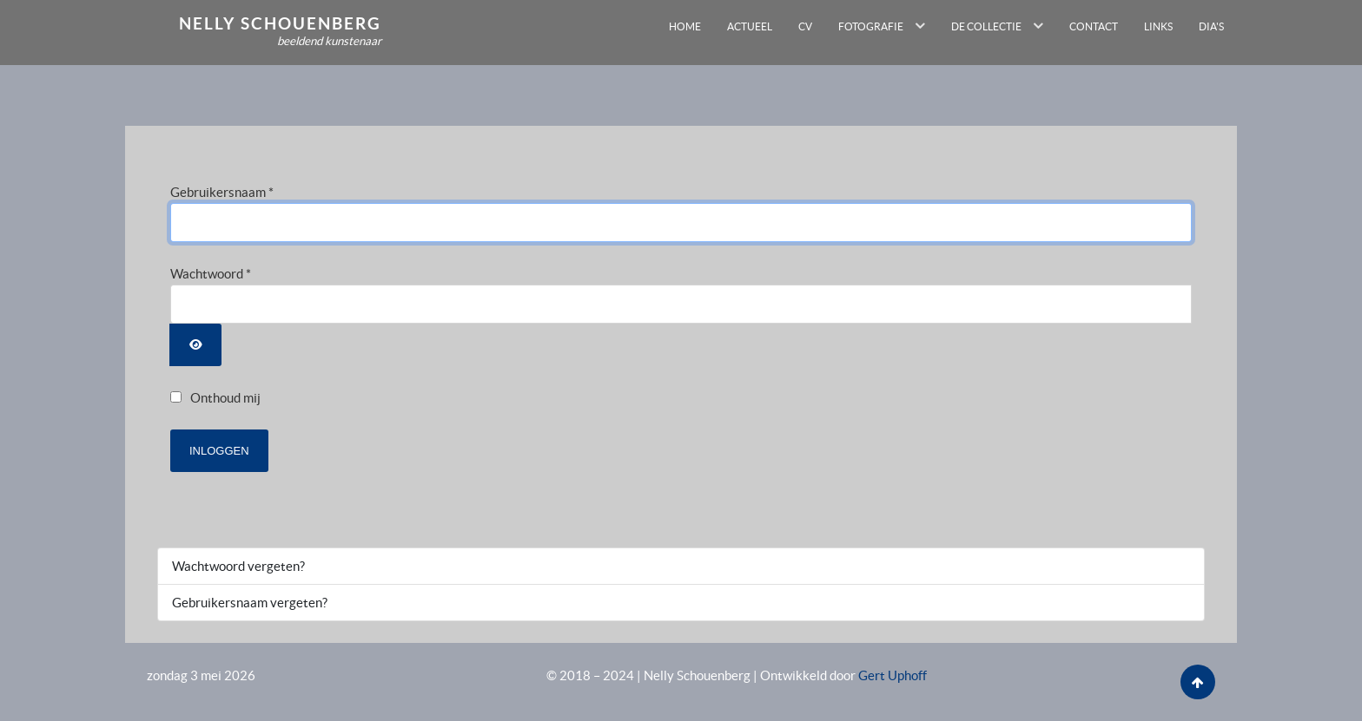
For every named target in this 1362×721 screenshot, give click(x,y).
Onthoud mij (225, 397)
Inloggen (219, 450)
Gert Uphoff (892, 675)
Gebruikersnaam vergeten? (249, 602)
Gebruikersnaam (222, 192)
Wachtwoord (210, 273)
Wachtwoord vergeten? (238, 566)
